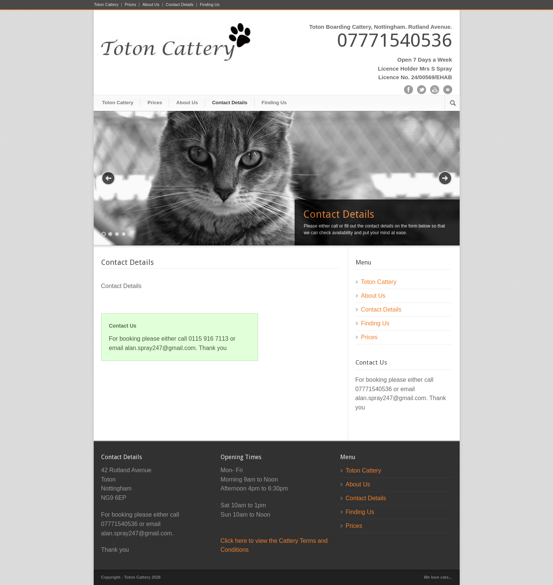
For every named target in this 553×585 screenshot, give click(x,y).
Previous (108, 178)
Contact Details (180, 5)
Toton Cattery (106, 5)
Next (445, 178)
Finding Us (210, 5)
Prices (130, 5)
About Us (150, 5)
